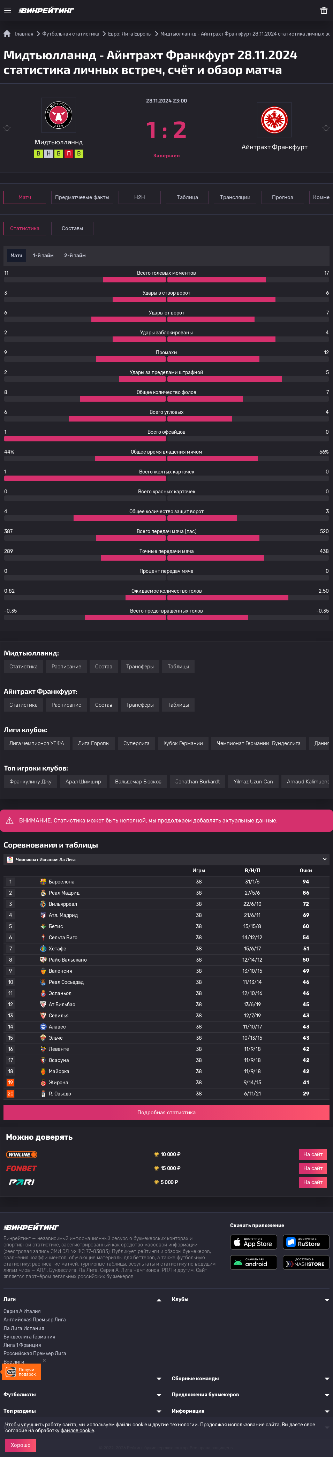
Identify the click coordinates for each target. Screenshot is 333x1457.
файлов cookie (77, 1431)
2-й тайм (75, 256)
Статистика (25, 228)
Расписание (66, 666)
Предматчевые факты (82, 197)
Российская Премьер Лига (34, 1354)
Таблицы (178, 666)
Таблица (188, 197)
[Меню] (7, 10)
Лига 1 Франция (22, 1345)
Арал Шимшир (83, 782)
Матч (25, 197)
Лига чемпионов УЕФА (36, 743)
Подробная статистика (166, 1112)
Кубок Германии (183, 743)
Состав (103, 666)
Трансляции (236, 197)
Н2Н (140, 197)
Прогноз (284, 197)
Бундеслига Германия (29, 1337)
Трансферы (140, 666)
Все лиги (13, 1362)
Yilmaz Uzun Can (253, 782)
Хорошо (21, 1445)
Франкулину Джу (30, 782)
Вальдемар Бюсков (138, 782)
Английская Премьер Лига (34, 1320)
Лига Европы (93, 743)
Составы (73, 228)
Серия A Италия (22, 1311)
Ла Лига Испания (23, 1328)
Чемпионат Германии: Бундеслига (259, 743)
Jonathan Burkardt (197, 782)
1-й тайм (43, 256)
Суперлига (136, 743)
